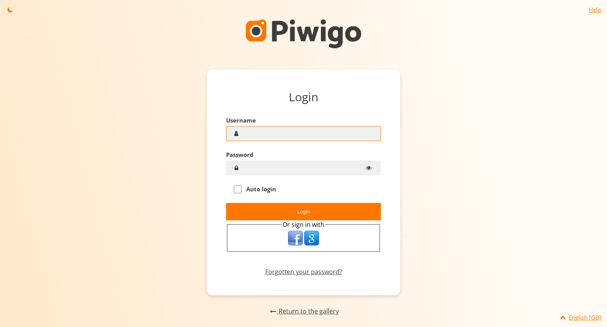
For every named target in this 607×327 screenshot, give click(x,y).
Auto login (255, 189)
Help (595, 10)
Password (240, 154)
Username (241, 120)
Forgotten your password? (303, 271)
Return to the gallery (303, 311)
